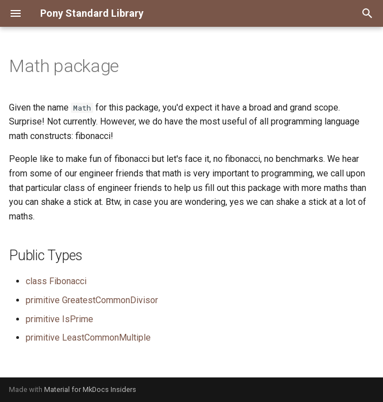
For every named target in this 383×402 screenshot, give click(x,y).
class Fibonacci (56, 281)
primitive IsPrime (59, 319)
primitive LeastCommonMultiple (88, 337)
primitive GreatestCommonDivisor (92, 300)
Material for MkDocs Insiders (90, 389)
